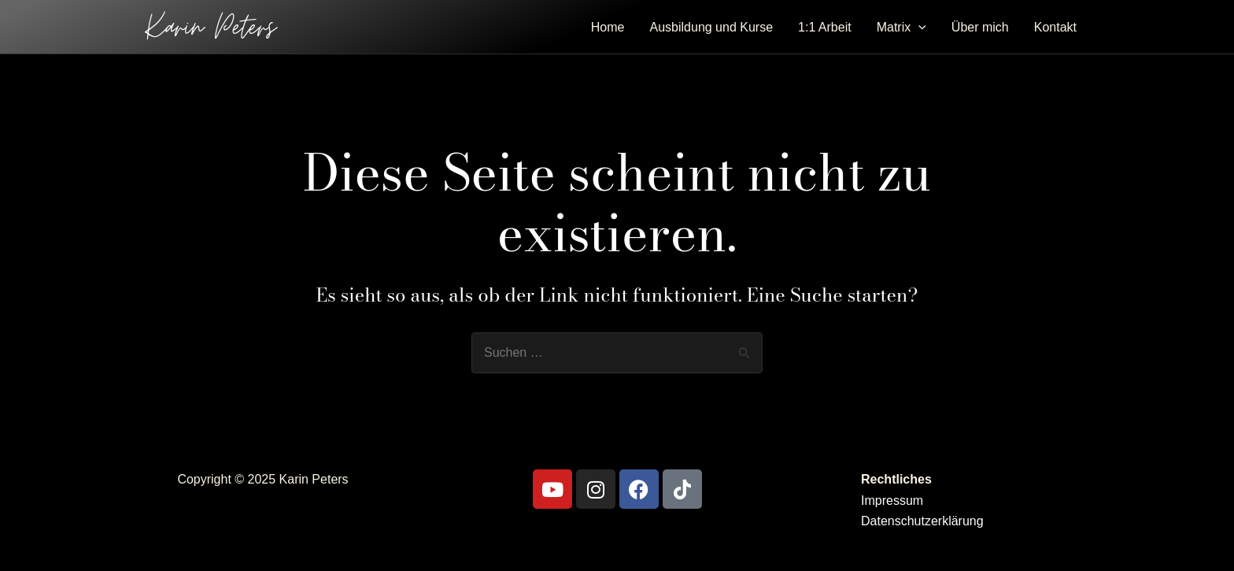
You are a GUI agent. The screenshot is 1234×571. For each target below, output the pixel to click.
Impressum (892, 500)
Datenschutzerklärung (922, 521)
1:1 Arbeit (825, 27)
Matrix (901, 27)
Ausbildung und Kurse (712, 27)
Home (608, 27)
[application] (918, 27)
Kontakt (1055, 27)
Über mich (980, 27)
